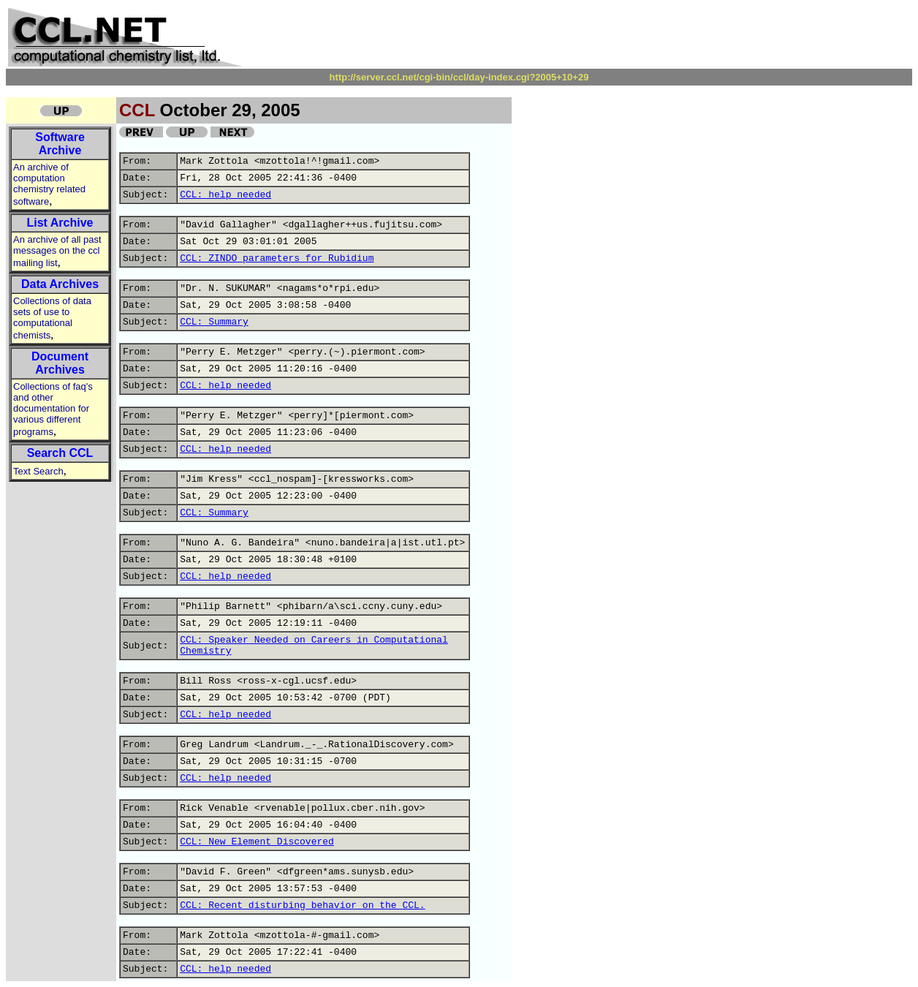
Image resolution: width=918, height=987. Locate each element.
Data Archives (60, 284)
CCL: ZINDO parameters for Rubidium (276, 258)
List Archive (60, 222)
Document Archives (59, 363)
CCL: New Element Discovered (257, 841)
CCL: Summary (214, 322)
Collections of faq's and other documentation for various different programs (53, 409)
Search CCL (60, 453)
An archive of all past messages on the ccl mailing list (57, 251)
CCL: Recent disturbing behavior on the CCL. (302, 905)
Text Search (38, 471)
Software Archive (60, 143)
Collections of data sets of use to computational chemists (52, 318)
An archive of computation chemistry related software (49, 184)
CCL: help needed (225, 194)
